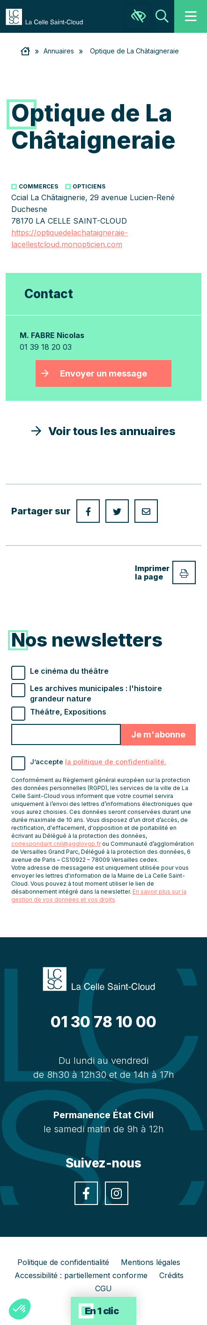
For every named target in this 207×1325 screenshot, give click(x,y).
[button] (19, 1309)
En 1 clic (102, 1311)
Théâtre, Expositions (68, 711)
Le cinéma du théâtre (69, 671)
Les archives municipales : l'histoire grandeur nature (96, 693)
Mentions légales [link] (150, 1262)
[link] (49, 16)
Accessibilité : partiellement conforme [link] (81, 1275)
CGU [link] (103, 1288)
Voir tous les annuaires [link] (103, 431)
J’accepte (98, 762)
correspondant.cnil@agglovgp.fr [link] (56, 843)
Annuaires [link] (59, 51)
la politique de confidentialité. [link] (115, 762)
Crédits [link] (171, 1275)
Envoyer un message (103, 373)
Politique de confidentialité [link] (63, 1262)
